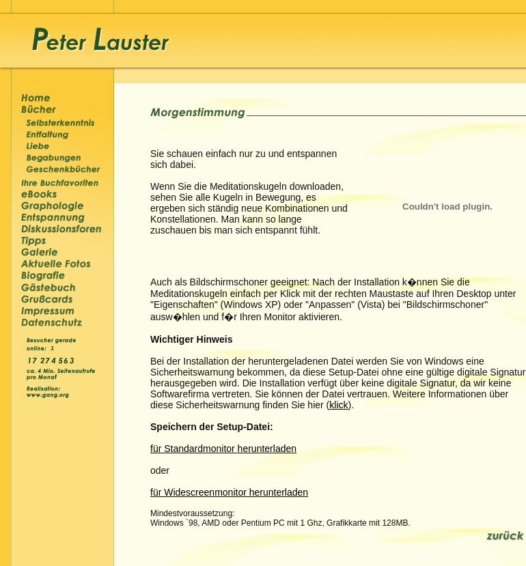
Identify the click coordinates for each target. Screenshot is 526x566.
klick (338, 404)
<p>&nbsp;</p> (54, 347)
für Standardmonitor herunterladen (223, 448)
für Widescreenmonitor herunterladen (229, 492)
